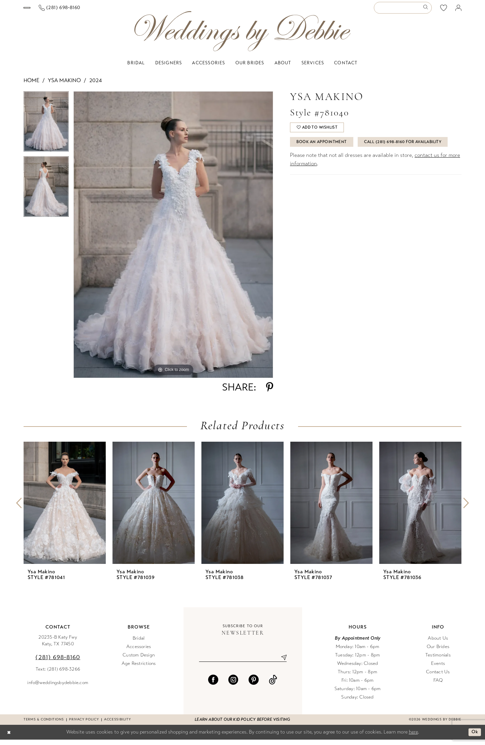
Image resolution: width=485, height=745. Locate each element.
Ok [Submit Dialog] (474, 738)
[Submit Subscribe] (281, 663)
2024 (95, 85)
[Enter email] (243, 663)
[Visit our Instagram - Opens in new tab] (233, 686)
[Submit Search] (427, 10)
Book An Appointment (325, 151)
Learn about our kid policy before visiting (242, 724)
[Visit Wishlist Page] (443, 10)
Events (438, 669)
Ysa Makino (64, 85)
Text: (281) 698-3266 (58, 674)
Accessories (138, 652)
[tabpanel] (46, 129)
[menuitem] (57, 10)
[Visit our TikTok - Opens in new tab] (273, 686)
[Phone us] (118, 10)
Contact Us (438, 677)
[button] (458, 10)
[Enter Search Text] (403, 10)
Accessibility (117, 725)
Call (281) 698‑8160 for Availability (341, 168)
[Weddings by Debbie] (242, 36)
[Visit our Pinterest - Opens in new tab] (254, 686)
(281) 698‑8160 (57, 662)
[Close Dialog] (9, 738)
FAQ (438, 685)
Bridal (138, 643)
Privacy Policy (84, 725)
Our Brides (438, 652)
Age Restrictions (139, 669)
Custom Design (139, 660)
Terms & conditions (44, 725)
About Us (438, 643)
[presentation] (65, 508)
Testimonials (438, 660)
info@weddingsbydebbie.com (57, 688)
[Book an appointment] (57, 10)
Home (31, 85)
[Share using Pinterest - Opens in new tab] (269, 392)
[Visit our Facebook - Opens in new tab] (213, 686)
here (413, 737)
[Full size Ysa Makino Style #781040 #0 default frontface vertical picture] (173, 240)
